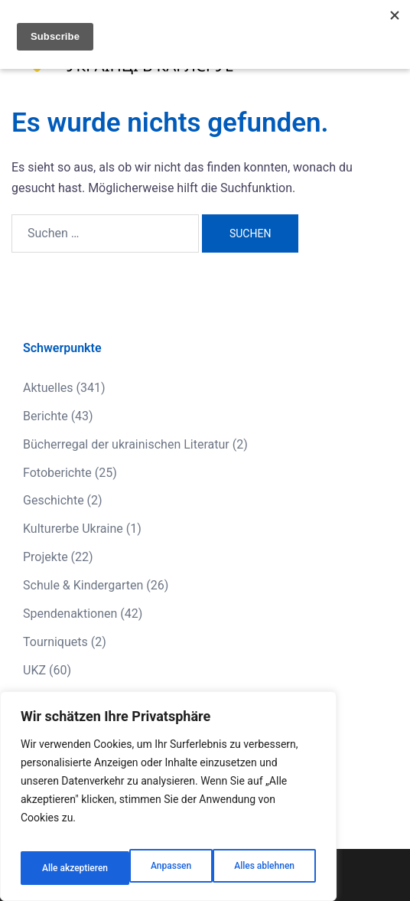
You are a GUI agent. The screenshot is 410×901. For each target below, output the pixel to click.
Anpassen (59, 868)
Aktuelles (48, 387)
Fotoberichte (57, 472)
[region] (168, 802)
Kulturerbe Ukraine (73, 528)
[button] (361, 50)
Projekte (45, 557)
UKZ (34, 670)
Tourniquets (55, 642)
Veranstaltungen (67, 698)
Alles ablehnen (154, 868)
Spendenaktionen (70, 613)
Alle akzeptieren (262, 868)
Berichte (45, 416)
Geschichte (53, 500)
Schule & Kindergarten (83, 585)
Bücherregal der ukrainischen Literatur (126, 444)
